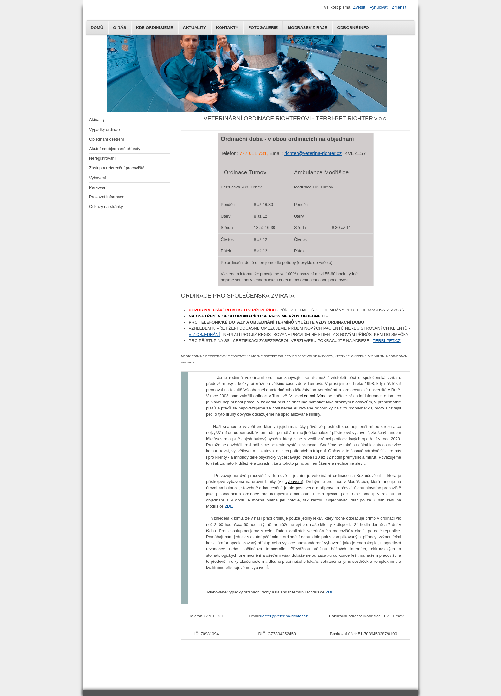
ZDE (229, 506)
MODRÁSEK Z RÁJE (307, 27)
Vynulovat (379, 7)
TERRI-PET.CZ (387, 340)
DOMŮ (97, 27)
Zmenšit (399, 7)
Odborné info (353, 27)
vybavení (293, 481)
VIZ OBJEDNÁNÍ (204, 334)
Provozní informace (106, 197)
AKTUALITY (194, 27)
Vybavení (97, 177)
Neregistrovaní (102, 158)
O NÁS (119, 27)
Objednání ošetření (106, 139)
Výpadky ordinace (105, 129)
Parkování (98, 187)
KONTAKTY (227, 27)
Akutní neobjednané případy (114, 148)
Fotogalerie (263, 27)
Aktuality (96, 119)
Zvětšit (359, 7)
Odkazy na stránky (106, 206)
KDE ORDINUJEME (154, 27)
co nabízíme (315, 396)
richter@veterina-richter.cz (313, 153)
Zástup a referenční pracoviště (116, 167)
